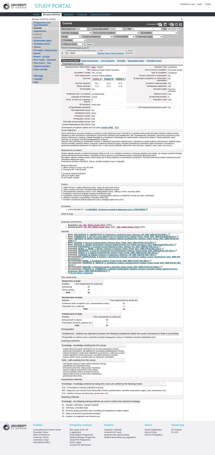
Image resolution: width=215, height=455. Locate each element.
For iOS (174, 432)
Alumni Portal (151, 432)
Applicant (69, 14)
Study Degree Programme (81, 435)
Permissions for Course (72, 64)
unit (68, 29)
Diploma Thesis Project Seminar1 (110, 53)
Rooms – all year (42, 56)
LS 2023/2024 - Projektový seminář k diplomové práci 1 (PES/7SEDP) (115, 209)
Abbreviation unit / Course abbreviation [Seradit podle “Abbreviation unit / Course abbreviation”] (81, 50)
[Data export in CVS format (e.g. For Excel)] (171, 24)
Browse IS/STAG (51, 14)
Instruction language (69, 33)
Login (199, 4)
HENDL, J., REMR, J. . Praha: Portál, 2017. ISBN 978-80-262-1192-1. (119, 249)
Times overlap (40, 69)
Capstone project (42, 66)
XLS (117, 127)
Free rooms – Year (42, 63)
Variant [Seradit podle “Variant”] (130, 50)
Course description (70, 61)
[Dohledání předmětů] (124, 29)
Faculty (64, 37)
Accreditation (146, 33)
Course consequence (91, 37)
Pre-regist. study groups (45, 50)
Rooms (37, 53)
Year (164, 29)
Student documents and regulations (120, 437)
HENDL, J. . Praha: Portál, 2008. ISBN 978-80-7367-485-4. (115, 261)
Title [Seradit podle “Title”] (101, 50)
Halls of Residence (41, 435)
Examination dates (43, 41)
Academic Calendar (113, 430)
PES (94, 67)
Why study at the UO (79, 430)
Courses (38, 28)
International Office (41, 442)
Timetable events (42, 44)
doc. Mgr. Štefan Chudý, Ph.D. (92, 225)
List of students (108, 61)
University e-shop (41, 440)
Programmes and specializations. (42, 24)
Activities (67, 206)
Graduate (82, 14)
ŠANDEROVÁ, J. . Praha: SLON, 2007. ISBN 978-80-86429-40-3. (125, 237)
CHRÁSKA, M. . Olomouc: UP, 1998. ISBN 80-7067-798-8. (116, 255)
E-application (75, 432)
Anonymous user (188, 4)
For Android (176, 430)
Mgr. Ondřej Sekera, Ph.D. (128, 227)
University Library (41, 437)
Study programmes (89, 61)
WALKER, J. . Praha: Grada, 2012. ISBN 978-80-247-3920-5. (121, 267)
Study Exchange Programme (82, 437)
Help (36, 82)
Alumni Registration (153, 430)
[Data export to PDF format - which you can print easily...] (159, 24)
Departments (40, 31)
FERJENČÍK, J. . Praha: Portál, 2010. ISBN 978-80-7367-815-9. (126, 251)
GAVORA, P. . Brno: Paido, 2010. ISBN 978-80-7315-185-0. (114, 243)
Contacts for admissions (80, 445)
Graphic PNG (107, 127)
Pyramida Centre (40, 432)
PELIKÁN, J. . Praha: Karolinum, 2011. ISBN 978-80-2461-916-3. (124, 245)
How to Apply (75, 442)
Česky (208, 4)
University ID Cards (112, 432)
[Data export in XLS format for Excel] (165, 24)
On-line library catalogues (81, 273)
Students (38, 37)
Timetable (121, 61)
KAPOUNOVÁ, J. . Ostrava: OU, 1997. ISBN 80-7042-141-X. (118, 247)
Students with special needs (116, 435)
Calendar (38, 79)
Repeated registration (158, 86)
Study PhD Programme (80, 440)
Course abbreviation (100, 29)
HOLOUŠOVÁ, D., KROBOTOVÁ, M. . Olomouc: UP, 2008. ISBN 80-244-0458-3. (121, 235)
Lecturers (38, 34)
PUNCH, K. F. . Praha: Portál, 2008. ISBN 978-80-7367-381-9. (117, 253)
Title (129, 29)
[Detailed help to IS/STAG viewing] (180, 24)
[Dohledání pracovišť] (89, 29)
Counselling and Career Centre (47, 430)
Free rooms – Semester (45, 60)
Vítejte (36, 14)
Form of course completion (104, 33)
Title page (38, 76)
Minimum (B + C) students (79, 94)
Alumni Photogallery (154, 435)
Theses (37, 47)
